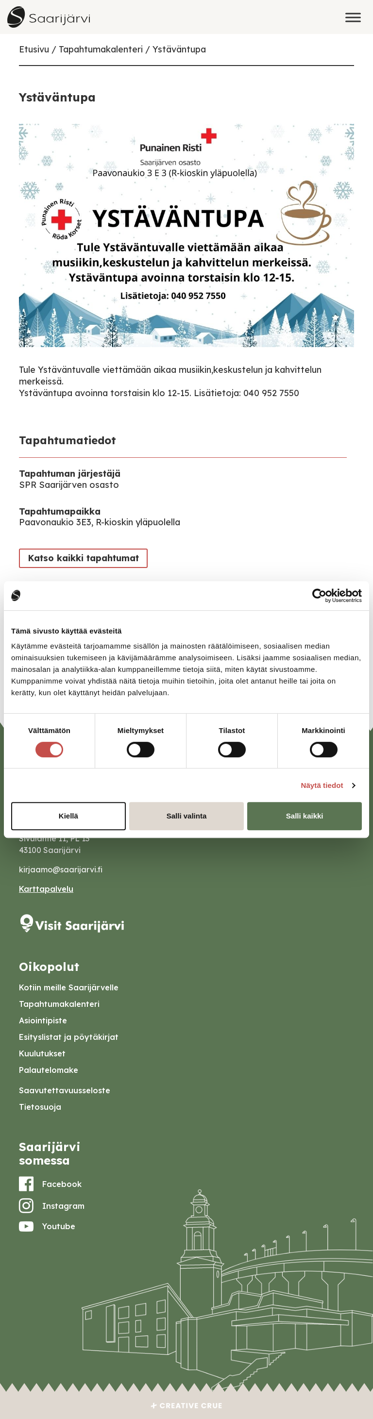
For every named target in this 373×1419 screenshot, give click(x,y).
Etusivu (34, 49)
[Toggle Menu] (353, 17)
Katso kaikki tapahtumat (83, 558)
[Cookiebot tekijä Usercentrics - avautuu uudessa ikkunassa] (319, 595)
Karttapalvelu (46, 889)
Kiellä (68, 816)
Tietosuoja (40, 1107)
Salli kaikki (304, 816)
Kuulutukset (42, 1053)
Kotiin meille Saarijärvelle (69, 987)
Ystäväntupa (179, 49)
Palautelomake (48, 1070)
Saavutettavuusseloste (64, 1090)
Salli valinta (187, 816)
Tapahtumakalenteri (101, 49)
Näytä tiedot (322, 785)
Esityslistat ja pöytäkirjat (69, 1037)
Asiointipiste (43, 1020)
